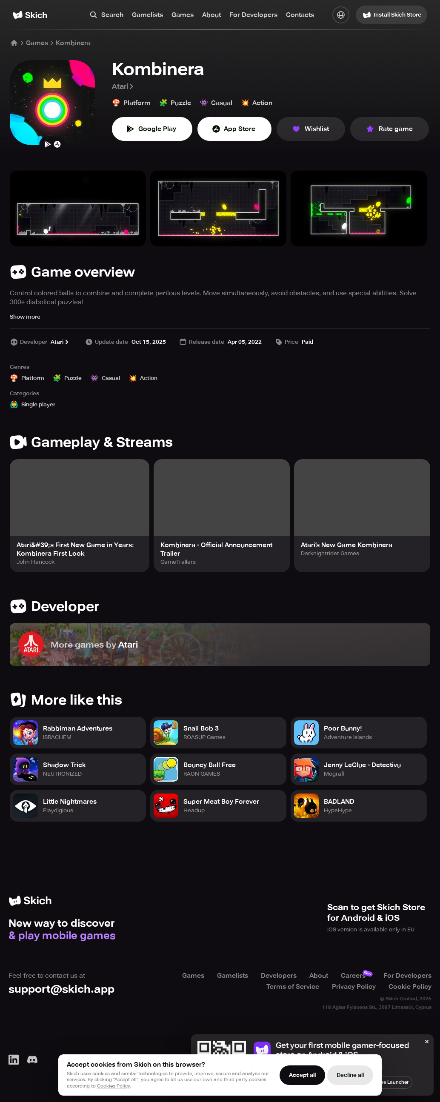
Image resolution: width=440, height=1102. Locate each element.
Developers (279, 975)
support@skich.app (61, 989)
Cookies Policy (113, 1086)
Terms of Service (292, 987)
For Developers (253, 15)
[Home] (30, 14)
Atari (123, 86)
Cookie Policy (410, 987)
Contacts (300, 15)
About (211, 15)
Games (182, 15)
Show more (25, 317)
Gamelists (147, 15)
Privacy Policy (354, 987)
